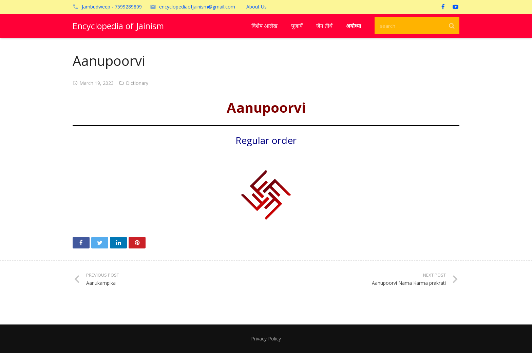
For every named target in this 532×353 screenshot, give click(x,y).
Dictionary (137, 83)
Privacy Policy (266, 338)
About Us (256, 6)
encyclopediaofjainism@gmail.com (197, 6)
